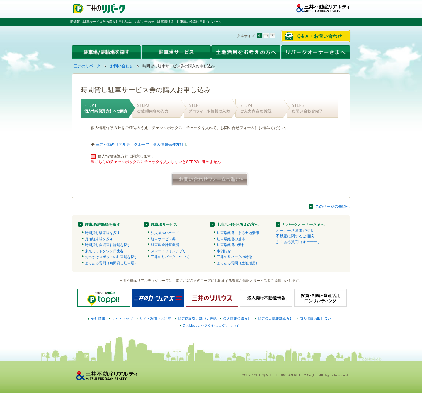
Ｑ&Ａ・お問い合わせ (319, 36)
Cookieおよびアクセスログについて (211, 326)
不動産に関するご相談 (295, 236)
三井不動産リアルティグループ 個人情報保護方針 (139, 144)
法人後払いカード (165, 233)
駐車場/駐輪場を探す (102, 224)
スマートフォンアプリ (168, 251)
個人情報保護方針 (237, 319)
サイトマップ (122, 319)
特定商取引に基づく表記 (197, 319)
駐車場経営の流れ (231, 245)
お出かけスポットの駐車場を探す (111, 257)
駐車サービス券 (163, 239)
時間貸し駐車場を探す (102, 233)
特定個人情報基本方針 (275, 319)
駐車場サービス (164, 224)
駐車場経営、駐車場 (171, 21)
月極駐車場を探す (99, 239)
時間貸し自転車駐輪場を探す (108, 245)
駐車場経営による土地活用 (238, 233)
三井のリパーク (87, 66)
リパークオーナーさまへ (303, 224)
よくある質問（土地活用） (238, 263)
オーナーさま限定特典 (295, 230)
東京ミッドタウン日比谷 (104, 251)
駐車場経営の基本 (231, 239)
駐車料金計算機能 (165, 245)
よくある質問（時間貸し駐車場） (111, 263)
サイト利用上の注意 (155, 319)
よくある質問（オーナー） (298, 242)
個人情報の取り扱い (315, 319)
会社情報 (98, 319)
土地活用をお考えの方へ (237, 224)
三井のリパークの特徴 (234, 257)
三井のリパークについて (170, 257)
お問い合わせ (121, 66)
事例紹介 (224, 251)
